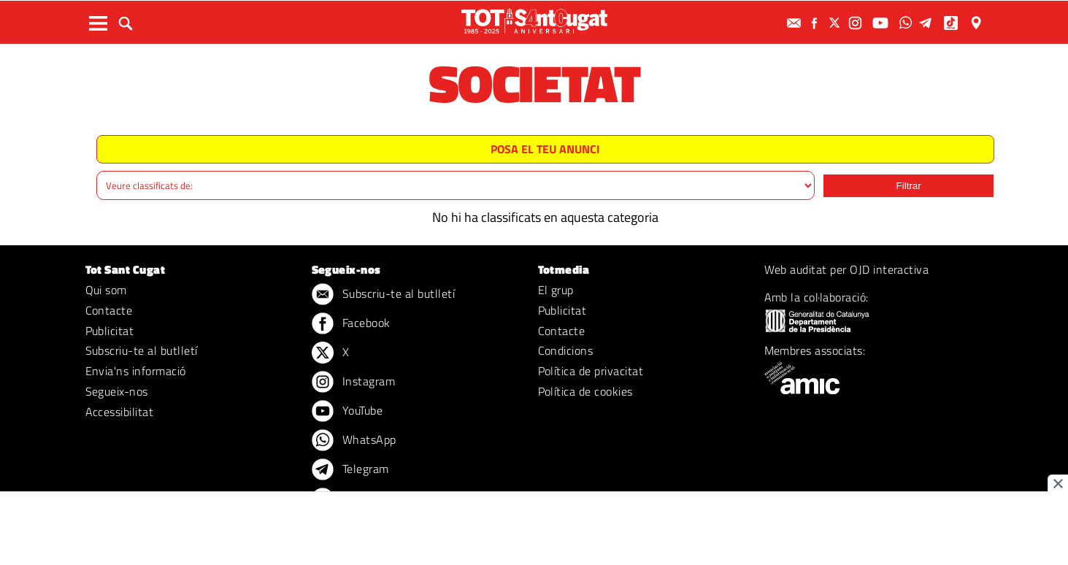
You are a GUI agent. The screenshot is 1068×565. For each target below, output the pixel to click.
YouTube (347, 411)
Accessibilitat (119, 411)
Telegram (350, 470)
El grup (556, 290)
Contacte (109, 310)
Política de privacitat (591, 371)
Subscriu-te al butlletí (141, 350)
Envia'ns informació (135, 371)
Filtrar (908, 185)
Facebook (351, 324)
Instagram (354, 382)
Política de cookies (585, 391)
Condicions (565, 350)
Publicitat (109, 330)
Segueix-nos (116, 391)
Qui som (106, 290)
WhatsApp (354, 441)
